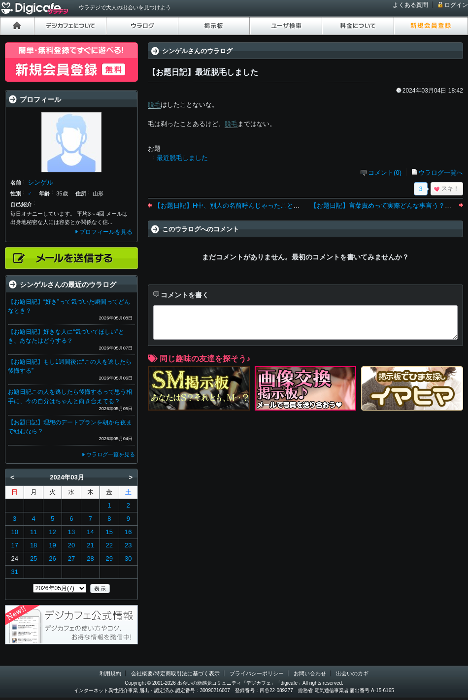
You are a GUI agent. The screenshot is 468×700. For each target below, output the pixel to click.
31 (14, 571)
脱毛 (154, 104)
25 (33, 558)
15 (109, 532)
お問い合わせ (310, 673)
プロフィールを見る (106, 231)
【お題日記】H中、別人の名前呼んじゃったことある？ (233, 205)
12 (52, 532)
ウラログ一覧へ (440, 172)
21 (90, 545)
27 (71, 558)
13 (71, 532)
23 (128, 545)
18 (33, 545)
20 (71, 545)
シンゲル (40, 182)
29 (109, 558)
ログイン (456, 4)
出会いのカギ (352, 673)
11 (33, 532)
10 (14, 532)
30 (128, 558)
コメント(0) (384, 172)
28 (90, 558)
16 (128, 532)
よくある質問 (410, 4)
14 (90, 532)
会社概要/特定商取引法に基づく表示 (175, 673)
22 (109, 545)
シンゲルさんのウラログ (197, 51)
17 (14, 545)
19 (52, 545)
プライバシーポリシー (257, 673)
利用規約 (110, 673)
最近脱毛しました (182, 157)
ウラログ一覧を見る (110, 454)
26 (52, 558)
